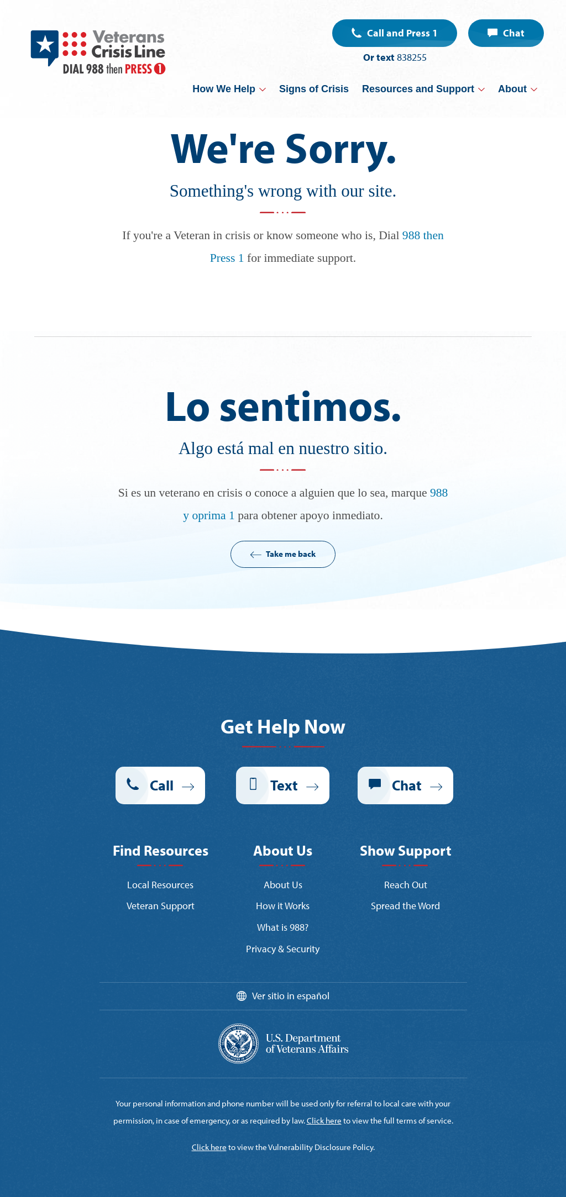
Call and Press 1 (402, 33)
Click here (324, 1120)
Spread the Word (405, 905)
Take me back (291, 554)
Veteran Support (161, 905)
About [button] (512, 88)
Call (162, 785)
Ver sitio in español (290, 995)
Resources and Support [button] (418, 88)
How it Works (283, 905)
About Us (283, 884)
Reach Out (405, 884)
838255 (412, 57)
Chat (514, 33)
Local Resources (160, 884)
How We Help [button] (223, 88)
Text (284, 785)
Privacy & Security (282, 948)
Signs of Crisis (314, 88)
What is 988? (282, 927)
